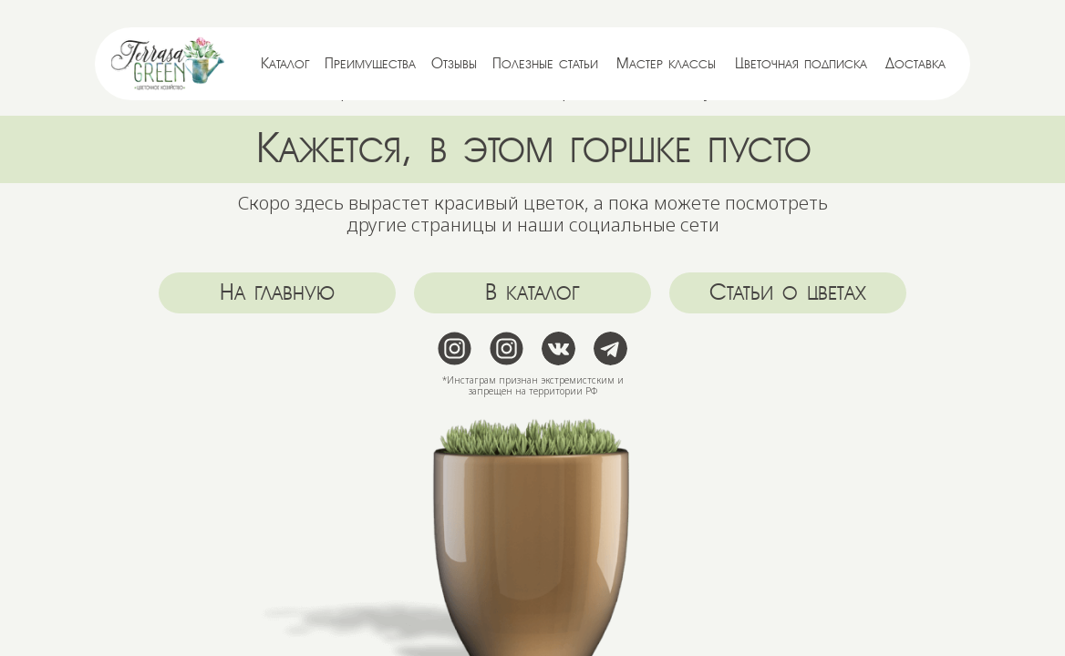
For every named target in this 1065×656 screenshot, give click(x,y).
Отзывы (454, 64)
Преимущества (370, 64)
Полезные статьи (545, 64)
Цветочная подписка (801, 64)
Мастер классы (666, 64)
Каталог (285, 64)
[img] (167, 63)
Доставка (915, 64)
